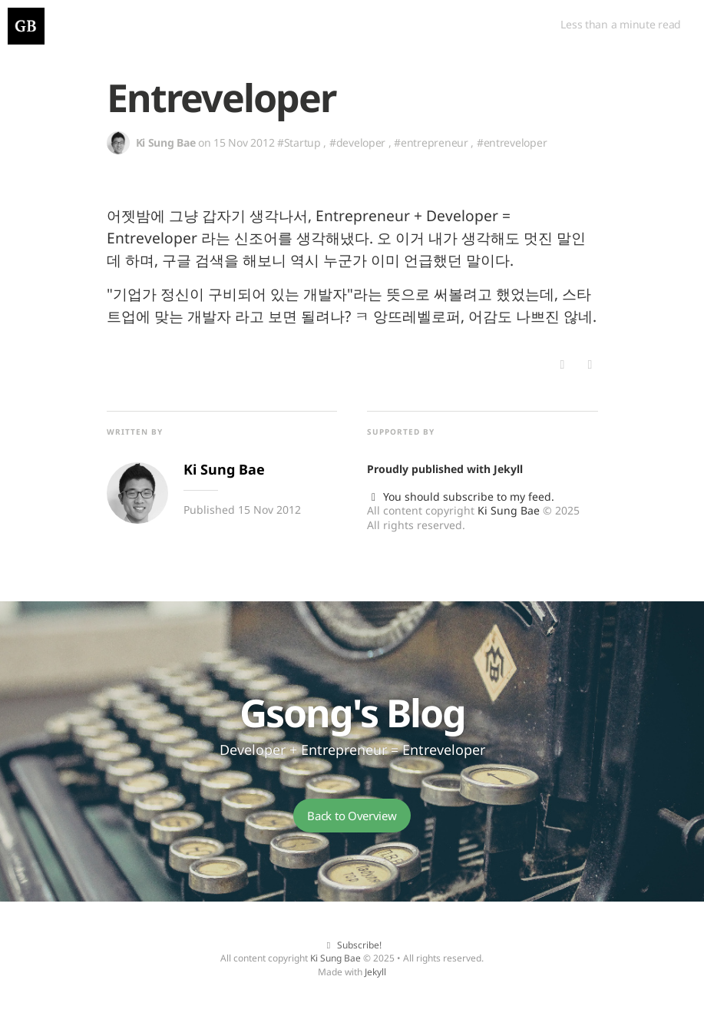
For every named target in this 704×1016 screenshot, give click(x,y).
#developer (357, 142)
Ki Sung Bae (509, 510)
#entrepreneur (431, 142)
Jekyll (508, 469)
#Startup (299, 142)
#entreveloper (512, 142)
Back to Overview (351, 815)
